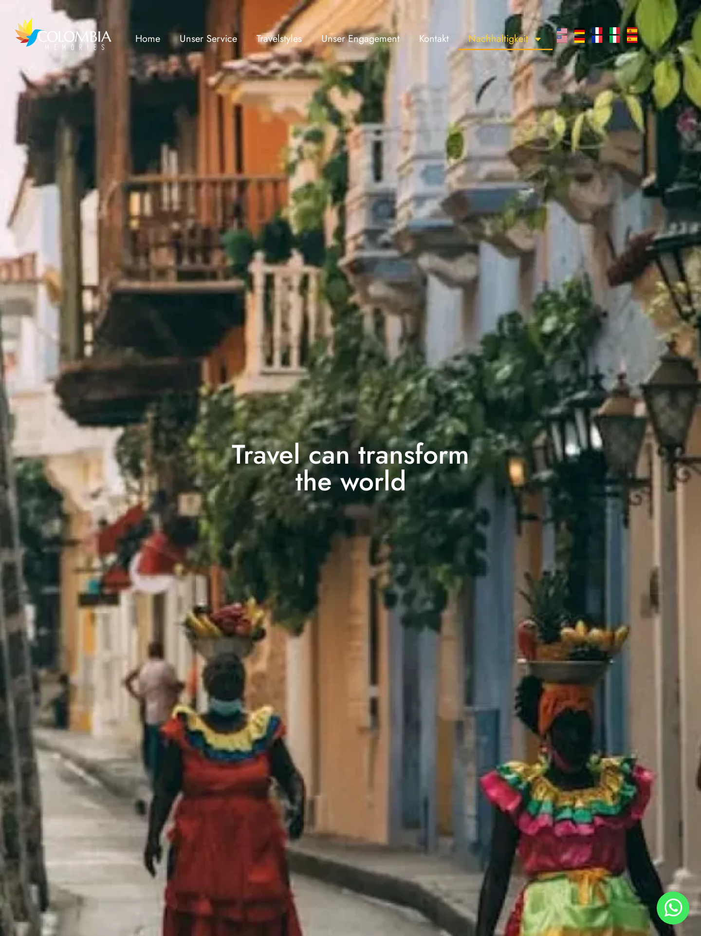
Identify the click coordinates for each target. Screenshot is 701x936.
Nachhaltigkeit (505, 39)
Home (147, 39)
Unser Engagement (360, 39)
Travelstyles (279, 39)
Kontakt (434, 39)
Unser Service (208, 39)
